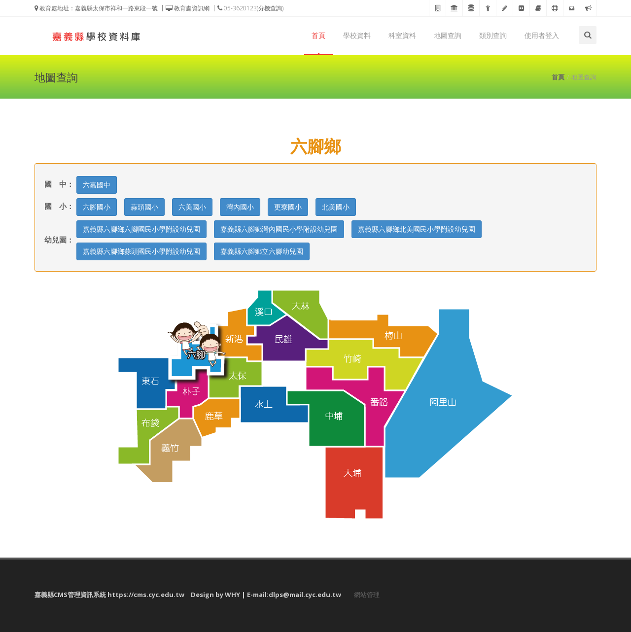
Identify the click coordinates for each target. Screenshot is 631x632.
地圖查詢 (447, 35)
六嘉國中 (96, 184)
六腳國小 (96, 206)
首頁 (318, 35)
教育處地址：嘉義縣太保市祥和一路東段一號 (96, 8)
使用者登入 (542, 35)
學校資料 (357, 35)
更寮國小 (288, 206)
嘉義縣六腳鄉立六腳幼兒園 (261, 251)
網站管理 (367, 594)
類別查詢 (493, 35)
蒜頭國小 (144, 206)
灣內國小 (240, 206)
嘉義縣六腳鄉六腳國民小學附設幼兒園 (141, 229)
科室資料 (402, 35)
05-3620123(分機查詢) (250, 8)
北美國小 (336, 206)
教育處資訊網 (188, 8)
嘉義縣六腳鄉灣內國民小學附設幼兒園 (279, 229)
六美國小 (192, 206)
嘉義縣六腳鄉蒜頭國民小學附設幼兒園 (141, 251)
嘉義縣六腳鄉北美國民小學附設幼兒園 (416, 229)
